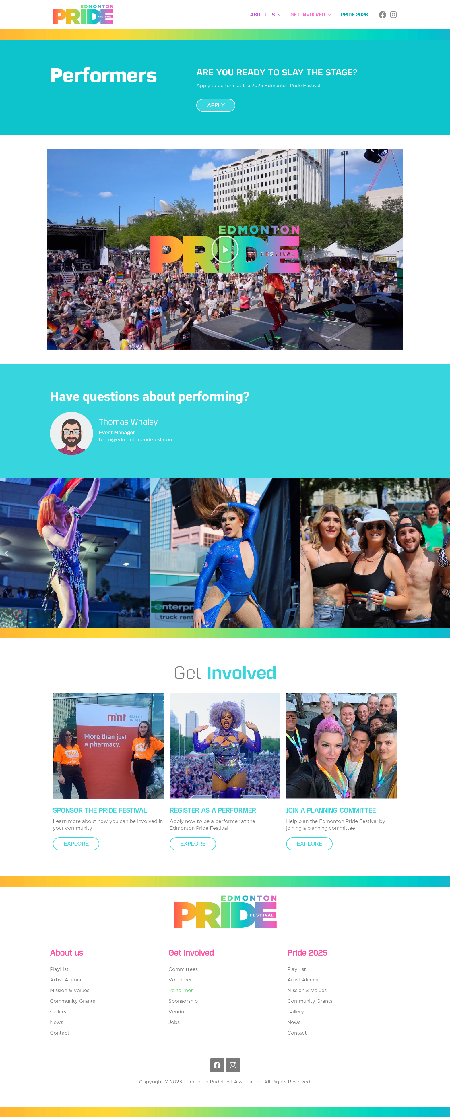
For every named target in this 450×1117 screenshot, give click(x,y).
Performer (180, 990)
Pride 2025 (307, 953)
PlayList (59, 969)
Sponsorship (183, 1001)
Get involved (310, 15)
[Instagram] (393, 14)
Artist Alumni (65, 979)
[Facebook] (382, 14)
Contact (59, 1032)
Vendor (177, 1011)
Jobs (174, 1022)
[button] (278, 15)
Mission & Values (69, 990)
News (56, 1022)
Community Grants (72, 1001)
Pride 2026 (354, 15)
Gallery (58, 1011)
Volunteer (180, 979)
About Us (265, 15)
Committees (183, 969)
